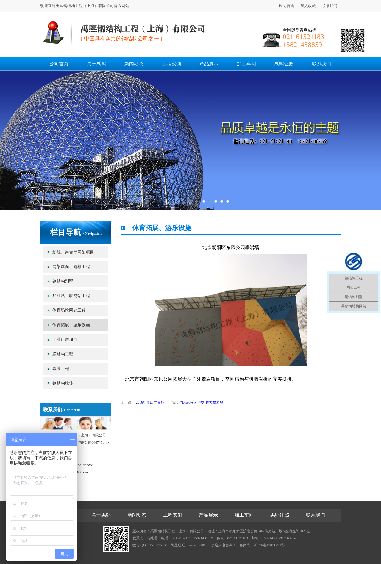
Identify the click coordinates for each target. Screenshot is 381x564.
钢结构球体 (62, 383)
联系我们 (329, 6)
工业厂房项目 (64, 339)
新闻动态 (133, 63)
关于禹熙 (96, 63)
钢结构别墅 (62, 281)
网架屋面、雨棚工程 (71, 266)
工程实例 (171, 63)
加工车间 (246, 63)
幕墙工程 (60, 368)
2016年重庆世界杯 (150, 402)
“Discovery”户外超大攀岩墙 (201, 402)
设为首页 (286, 6)
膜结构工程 (62, 354)
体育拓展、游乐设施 (71, 325)
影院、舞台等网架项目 (73, 252)
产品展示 (208, 63)
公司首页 (58, 63)
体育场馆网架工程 (69, 310)
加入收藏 (308, 6)
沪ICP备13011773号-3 (270, 545)
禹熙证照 (283, 63)
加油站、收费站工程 (71, 296)
